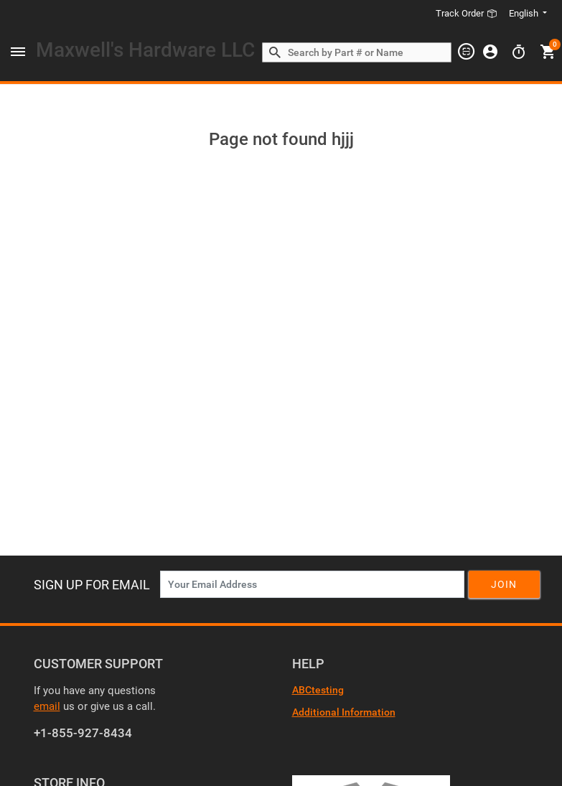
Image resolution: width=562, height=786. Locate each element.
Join (504, 584)
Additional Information (343, 712)
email (47, 706)
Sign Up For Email (92, 584)
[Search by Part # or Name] (275, 53)
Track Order (466, 13)
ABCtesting (318, 690)
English (524, 13)
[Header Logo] (145, 52)
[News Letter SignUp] (312, 584)
